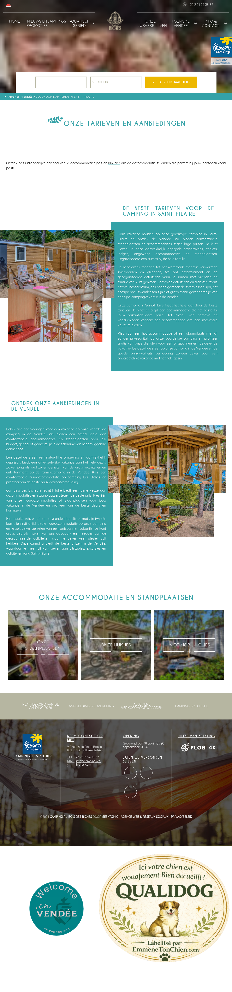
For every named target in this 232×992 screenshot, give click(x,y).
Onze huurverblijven (152, 24)
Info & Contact (210, 24)
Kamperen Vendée (18, 97)
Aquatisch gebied (80, 24)
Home (14, 21)
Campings (57, 21)
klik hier (114, 163)
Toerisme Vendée (181, 24)
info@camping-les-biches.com (88, 763)
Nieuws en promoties (37, 24)
